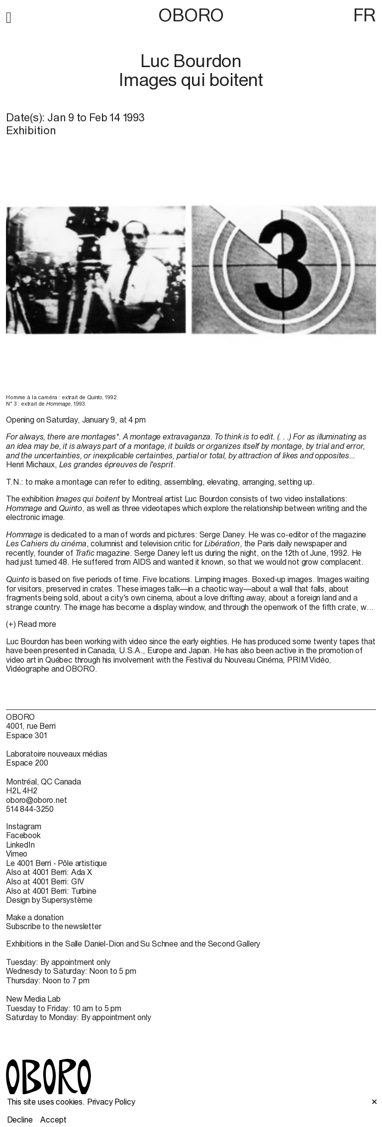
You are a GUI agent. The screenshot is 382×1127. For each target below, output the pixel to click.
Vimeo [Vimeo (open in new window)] (16, 853)
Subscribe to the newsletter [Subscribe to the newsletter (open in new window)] (53, 926)
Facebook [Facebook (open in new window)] (23, 835)
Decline (20, 1119)
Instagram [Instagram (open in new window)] (23, 826)
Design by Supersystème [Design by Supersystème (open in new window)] (49, 899)
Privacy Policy (111, 1101)
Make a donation (35, 917)
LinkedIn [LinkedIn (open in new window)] (20, 844)
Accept (53, 1119)
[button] (8, 16)
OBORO (191, 15)
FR (364, 14)
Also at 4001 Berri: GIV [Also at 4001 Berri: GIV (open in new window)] (45, 881)
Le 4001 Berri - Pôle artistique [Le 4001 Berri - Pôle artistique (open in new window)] (56, 863)
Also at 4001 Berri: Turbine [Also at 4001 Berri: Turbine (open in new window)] (51, 890)
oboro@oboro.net (36, 799)
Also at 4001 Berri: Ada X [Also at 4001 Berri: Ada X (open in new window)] (49, 871)
